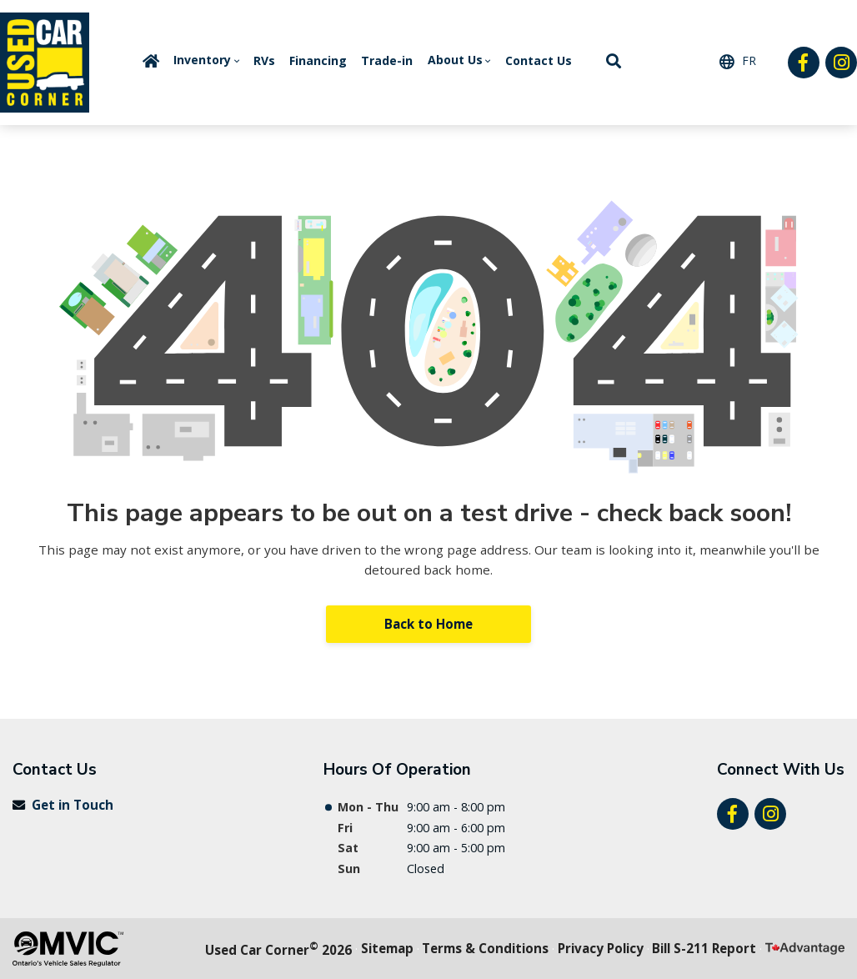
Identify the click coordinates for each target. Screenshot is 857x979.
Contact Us (538, 60)
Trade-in (387, 60)
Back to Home (428, 623)
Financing (318, 60)
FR (749, 60)
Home (151, 60)
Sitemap (387, 948)
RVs (264, 60)
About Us (455, 60)
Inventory (202, 60)
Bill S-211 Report (704, 948)
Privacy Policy (601, 948)
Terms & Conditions (485, 948)
